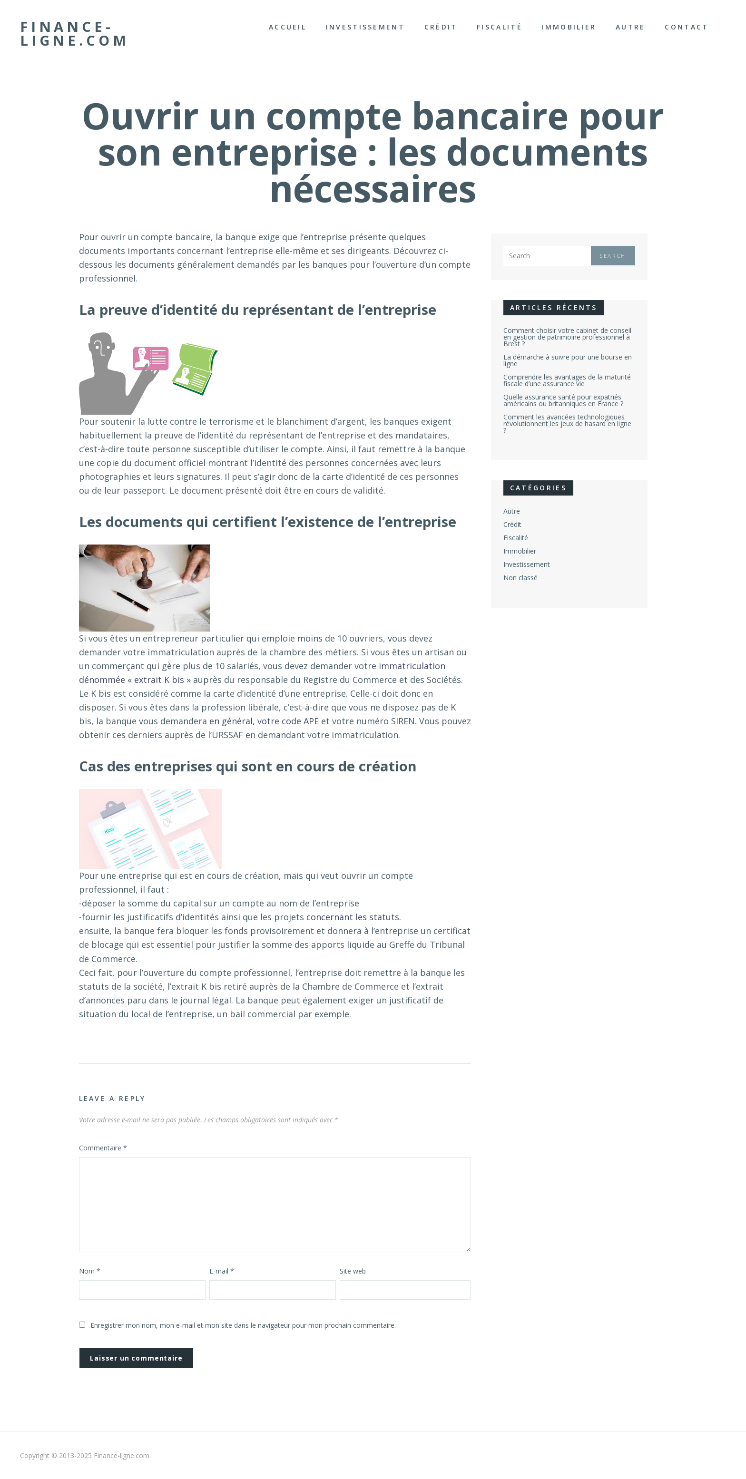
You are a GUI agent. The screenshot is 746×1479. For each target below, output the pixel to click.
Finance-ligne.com (74, 33)
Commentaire (103, 1147)
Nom (89, 1270)
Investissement (365, 26)
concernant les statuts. (353, 917)
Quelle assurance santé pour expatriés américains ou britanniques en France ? (563, 400)
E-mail (221, 1270)
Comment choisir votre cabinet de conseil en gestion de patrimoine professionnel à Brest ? (567, 337)
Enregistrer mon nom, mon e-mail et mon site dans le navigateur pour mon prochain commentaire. (243, 1325)
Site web (353, 1270)
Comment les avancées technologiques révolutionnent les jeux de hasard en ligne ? (567, 423)
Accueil (287, 26)
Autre (631, 26)
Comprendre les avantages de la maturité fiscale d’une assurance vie (567, 380)
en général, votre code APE (264, 721)
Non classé (520, 577)
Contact (686, 26)
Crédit (441, 26)
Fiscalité (499, 26)
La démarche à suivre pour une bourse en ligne (567, 360)
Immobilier (568, 26)
